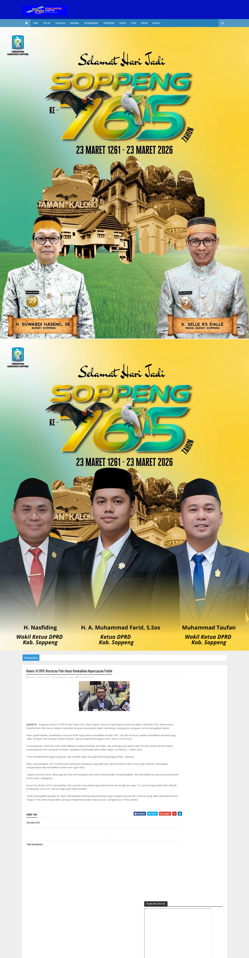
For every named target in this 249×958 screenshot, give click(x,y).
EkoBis (122, 23)
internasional (91, 23)
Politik (46, 23)
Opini (133, 23)
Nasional (74, 23)
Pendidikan (109, 23)
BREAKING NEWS (87, 677)
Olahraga (60, 23)
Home (35, 23)
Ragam (144, 23)
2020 (38, 953)
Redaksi (156, 23)
